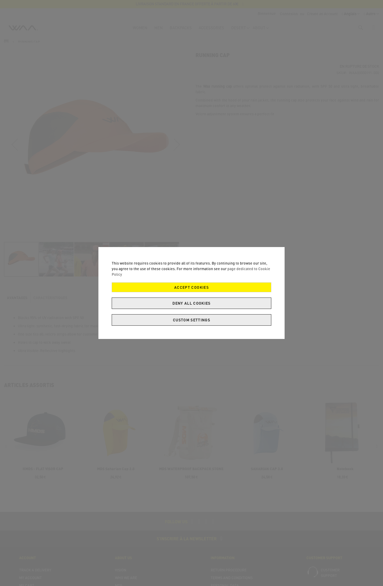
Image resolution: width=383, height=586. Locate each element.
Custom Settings (191, 320)
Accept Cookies (191, 287)
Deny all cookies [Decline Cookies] (191, 303)
